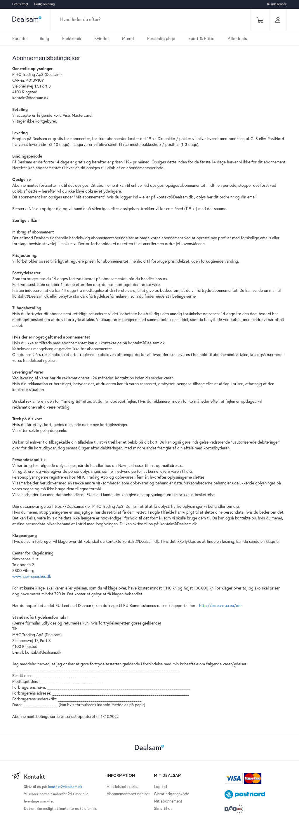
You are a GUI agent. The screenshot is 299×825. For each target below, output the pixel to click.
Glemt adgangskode (171, 793)
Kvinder (101, 38)
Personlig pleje (161, 38)
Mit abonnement (168, 801)
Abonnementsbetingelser (128, 793)
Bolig (44, 38)
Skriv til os (163, 808)
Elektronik (71, 38)
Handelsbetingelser (123, 786)
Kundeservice (277, 4)
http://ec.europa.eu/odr (220, 605)
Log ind (160, 786)
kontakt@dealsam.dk (65, 786)
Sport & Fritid (201, 38)
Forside (19, 38)
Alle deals (237, 38)
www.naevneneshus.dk (31, 576)
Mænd (128, 38)
